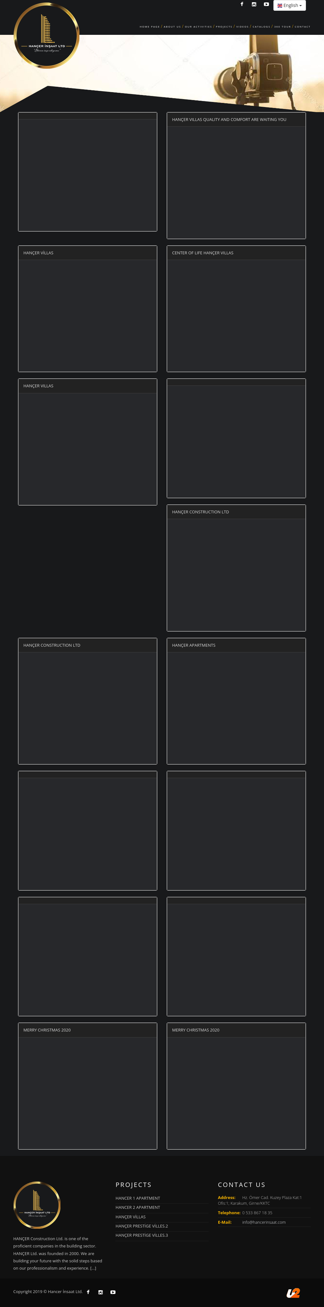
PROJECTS (224, 26)
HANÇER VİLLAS (130, 1217)
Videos (242, 26)
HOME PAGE (150, 26)
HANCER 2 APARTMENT (137, 1207)
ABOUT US (172, 26)
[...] (93, 1268)
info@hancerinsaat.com (264, 1222)
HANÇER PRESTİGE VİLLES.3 (141, 1235)
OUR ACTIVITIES (198, 26)
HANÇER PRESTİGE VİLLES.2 (141, 1226)
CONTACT (303, 26)
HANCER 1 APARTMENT (137, 1198)
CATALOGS (262, 26)
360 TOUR (282, 26)
